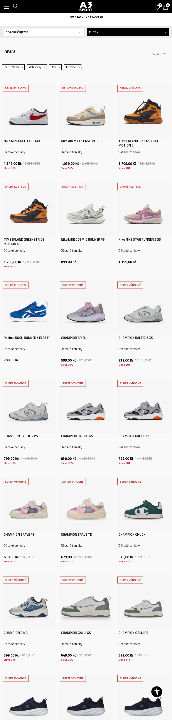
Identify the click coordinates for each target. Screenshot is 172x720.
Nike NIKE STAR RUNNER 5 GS (139, 239)
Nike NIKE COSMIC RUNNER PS (83, 239)
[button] (156, 691)
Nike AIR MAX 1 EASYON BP (80, 141)
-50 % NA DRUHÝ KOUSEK (86, 16)
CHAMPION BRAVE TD (76, 534)
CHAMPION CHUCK (131, 534)
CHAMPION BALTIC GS (77, 436)
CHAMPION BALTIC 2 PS (21, 436)
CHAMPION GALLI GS (76, 633)
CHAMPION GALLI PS (133, 633)
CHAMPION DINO (16, 633)
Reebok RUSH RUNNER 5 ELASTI (27, 338)
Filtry (128, 32)
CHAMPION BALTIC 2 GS (135, 338)
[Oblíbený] (158, 6)
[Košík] (166, 8)
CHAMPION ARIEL (73, 338)
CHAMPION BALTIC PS (134, 436)
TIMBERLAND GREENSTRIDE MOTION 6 (138, 143)
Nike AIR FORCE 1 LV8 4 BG (22, 141)
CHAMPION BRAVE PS (19, 534)
